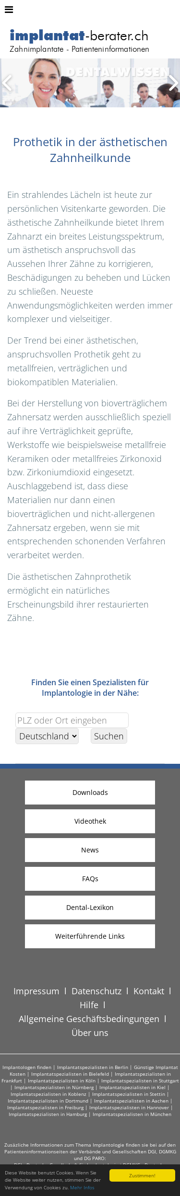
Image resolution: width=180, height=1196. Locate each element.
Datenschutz (96, 991)
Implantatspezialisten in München (132, 1114)
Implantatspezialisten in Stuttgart (140, 1080)
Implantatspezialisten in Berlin (92, 1067)
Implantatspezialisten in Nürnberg (54, 1087)
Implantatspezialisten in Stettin (128, 1094)
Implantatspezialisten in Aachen (131, 1100)
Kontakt (148, 991)
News (90, 849)
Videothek (90, 821)
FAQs (90, 878)
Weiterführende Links (90, 936)
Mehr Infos (82, 1187)
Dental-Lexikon (90, 907)
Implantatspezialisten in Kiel (132, 1087)
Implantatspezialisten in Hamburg (48, 1114)
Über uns (90, 1032)
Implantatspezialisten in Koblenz (48, 1094)
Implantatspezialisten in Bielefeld (70, 1073)
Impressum (36, 991)
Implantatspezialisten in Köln (62, 1080)
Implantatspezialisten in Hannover (129, 1107)
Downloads (90, 792)
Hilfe (89, 1005)
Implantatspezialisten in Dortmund (48, 1100)
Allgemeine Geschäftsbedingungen (89, 1018)
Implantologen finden (26, 1067)
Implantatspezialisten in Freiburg (45, 1107)
